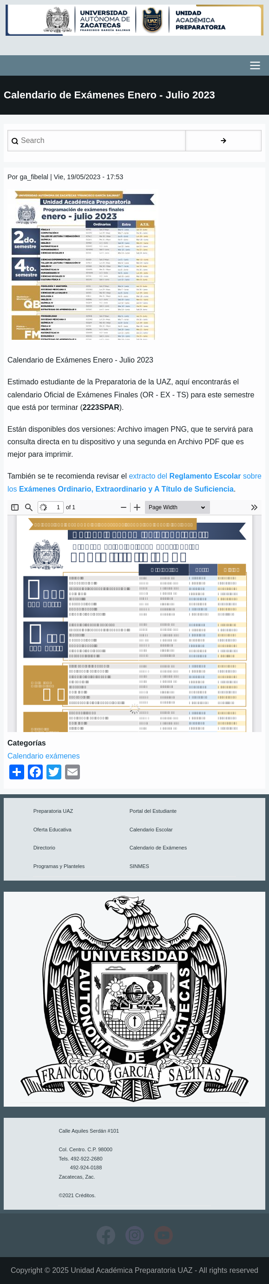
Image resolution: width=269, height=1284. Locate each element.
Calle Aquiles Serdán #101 (89, 1131)
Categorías (26, 743)
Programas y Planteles (59, 866)
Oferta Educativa (52, 829)
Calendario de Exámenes (158, 847)
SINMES (139, 866)
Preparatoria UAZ (53, 811)
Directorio (44, 847)
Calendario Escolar (151, 829)
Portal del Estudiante (153, 811)
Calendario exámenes (43, 756)
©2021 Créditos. (77, 1195)
